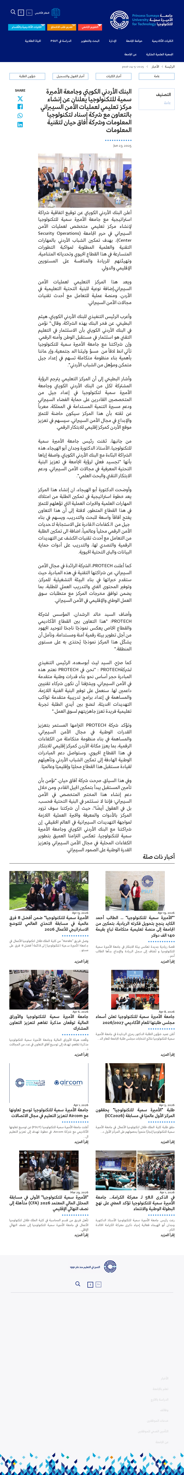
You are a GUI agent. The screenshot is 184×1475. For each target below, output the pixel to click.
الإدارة (112, 41)
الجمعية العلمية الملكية (159, 54)
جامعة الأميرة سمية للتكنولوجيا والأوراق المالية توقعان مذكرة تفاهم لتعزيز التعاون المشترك (48, 1023)
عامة (157, 76)
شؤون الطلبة (27, 76)
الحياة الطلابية (33, 41)
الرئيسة (170, 66)
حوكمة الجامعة (134, 41)
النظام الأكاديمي (48, 13)
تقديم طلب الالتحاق (62, 27)
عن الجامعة (130, 54)
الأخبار (155, 66)
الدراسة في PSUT (61, 41)
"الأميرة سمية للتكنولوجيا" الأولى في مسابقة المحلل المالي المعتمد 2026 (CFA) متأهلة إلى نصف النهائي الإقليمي (48, 1203)
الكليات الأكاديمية (162, 41)
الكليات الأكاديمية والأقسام (27, 27)
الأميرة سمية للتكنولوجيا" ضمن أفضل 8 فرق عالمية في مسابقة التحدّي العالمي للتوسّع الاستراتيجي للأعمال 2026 (48, 924)
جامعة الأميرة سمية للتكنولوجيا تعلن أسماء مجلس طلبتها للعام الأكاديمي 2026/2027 (135, 1020)
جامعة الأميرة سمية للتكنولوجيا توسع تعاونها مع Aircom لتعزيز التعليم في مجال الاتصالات (48, 1113)
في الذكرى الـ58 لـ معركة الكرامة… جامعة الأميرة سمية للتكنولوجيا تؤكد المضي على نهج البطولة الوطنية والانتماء (135, 1203)
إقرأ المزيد (168, 961)
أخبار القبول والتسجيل (70, 76)
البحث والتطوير (90, 41)
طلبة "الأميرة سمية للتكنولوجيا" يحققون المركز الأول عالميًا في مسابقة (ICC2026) (135, 1113)
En (29, 13)
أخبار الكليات (113, 76)
